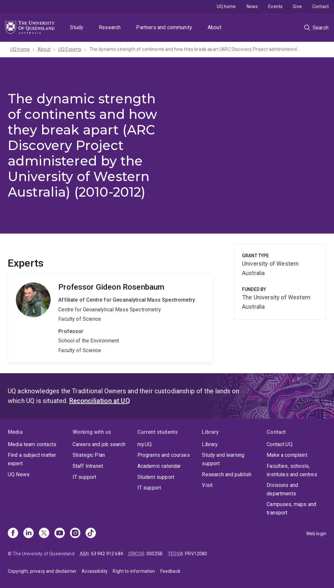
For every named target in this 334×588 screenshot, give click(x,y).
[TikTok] (91, 533)
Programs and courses (163, 455)
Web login (316, 533)
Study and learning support (223, 459)
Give (297, 6)
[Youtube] (59, 533)
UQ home (226, 6)
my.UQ (144, 444)
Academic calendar (159, 466)
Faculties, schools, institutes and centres (292, 470)
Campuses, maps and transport (291, 508)
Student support (155, 477)
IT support (85, 477)
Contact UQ (280, 444)
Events (275, 6)
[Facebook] (13, 533)
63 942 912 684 (107, 553)
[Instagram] (75, 533)
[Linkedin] (28, 533)
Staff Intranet (88, 466)
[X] (44, 533)
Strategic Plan (89, 455)
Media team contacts (32, 444)
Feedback (170, 571)
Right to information (134, 571)
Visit (207, 485)
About (214, 27)
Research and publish (226, 474)
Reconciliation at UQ (99, 401)
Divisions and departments (282, 489)
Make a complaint (287, 455)
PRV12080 (196, 553)
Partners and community (164, 27)
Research (110, 27)
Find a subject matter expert (32, 459)
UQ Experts (70, 49)
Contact (320, 6)
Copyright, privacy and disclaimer (42, 571)
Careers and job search (99, 444)
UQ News (18, 474)
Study (76, 27)
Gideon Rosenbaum (110, 318)
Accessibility (95, 571)
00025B (154, 553)
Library (210, 444)
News (252, 6)
